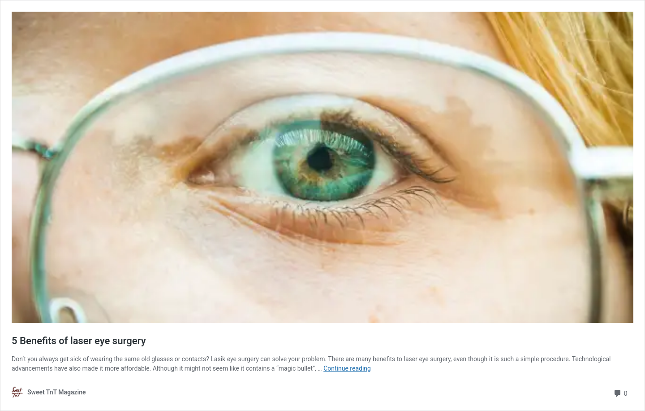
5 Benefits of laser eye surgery (79, 340)
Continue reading (347, 368)
